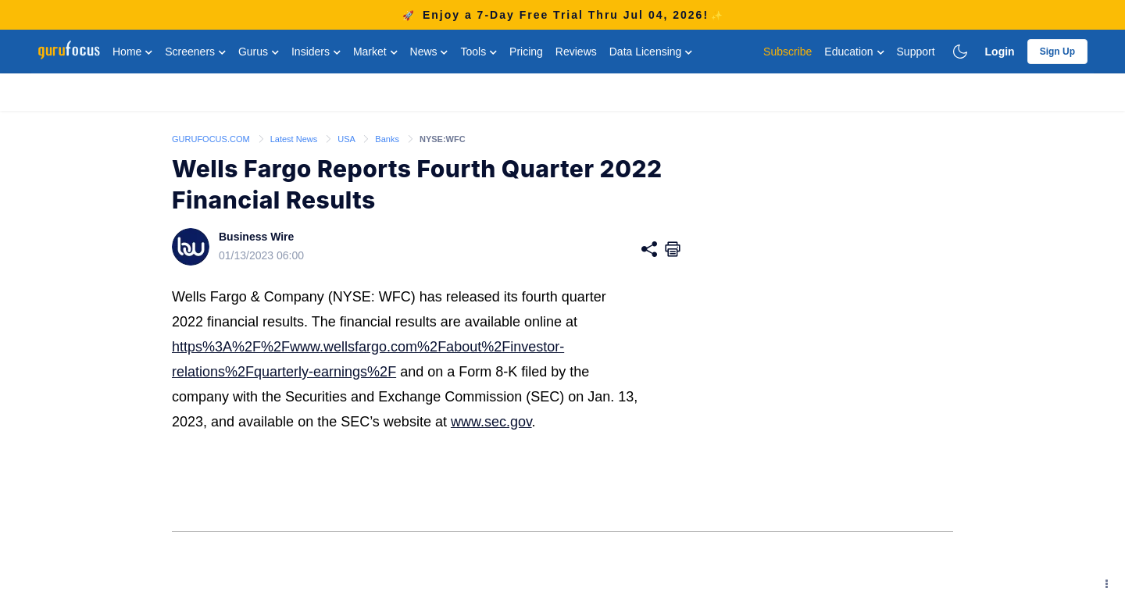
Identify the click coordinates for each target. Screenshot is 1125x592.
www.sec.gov (491, 422)
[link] (212, 138)
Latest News (295, 139)
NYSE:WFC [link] (443, 139)
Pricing (526, 51)
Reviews (576, 51)
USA (347, 139)
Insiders (316, 51)
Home (132, 51)
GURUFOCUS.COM (212, 139)
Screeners (195, 51)
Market (375, 51)
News (429, 51)
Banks (388, 139)
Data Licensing (651, 51)
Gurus (258, 51)
